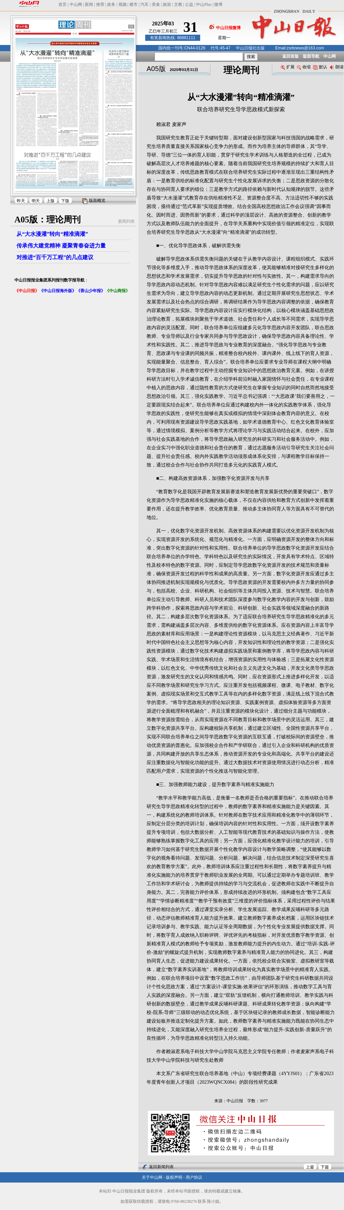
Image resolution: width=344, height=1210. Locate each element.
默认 (320, 67)
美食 (156, 4)
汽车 (144, 4)
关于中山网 (152, 1177)
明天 (36, 200)
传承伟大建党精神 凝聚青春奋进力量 (61, 246)
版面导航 (311, 56)
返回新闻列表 (161, 1166)
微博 (218, 4)
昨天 (21, 200)
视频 (122, 4)
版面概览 (97, 200)
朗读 (337, 67)
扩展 (288, 67)
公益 (189, 4)
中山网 (76, 4)
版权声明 (174, 1177)
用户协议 (194, 1177)
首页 (62, 4)
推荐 (100, 4)
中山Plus (203, 4)
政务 (111, 4)
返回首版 (290, 56)
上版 (50, 200)
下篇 (325, 1167)
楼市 (133, 4)
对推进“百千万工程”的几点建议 (54, 257)
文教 (178, 4)
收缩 (304, 67)
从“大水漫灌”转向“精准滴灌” (52, 234)
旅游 (167, 4)
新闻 (89, 4)
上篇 (310, 1167)
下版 (65, 200)
